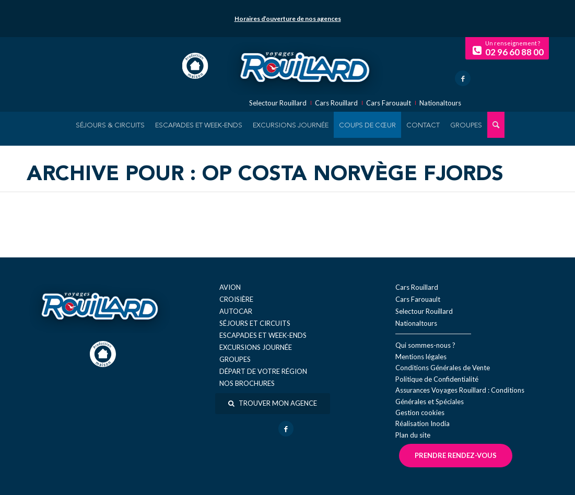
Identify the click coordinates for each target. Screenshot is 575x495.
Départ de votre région (263, 371)
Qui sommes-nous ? (425, 345)
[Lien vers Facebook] (463, 78)
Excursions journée (255, 347)
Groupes (235, 359)
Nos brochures (247, 383)
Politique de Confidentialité (436, 379)
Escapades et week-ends (263, 335)
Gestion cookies (419, 412)
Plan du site (412, 435)
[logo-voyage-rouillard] (304, 66)
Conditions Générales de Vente (442, 367)
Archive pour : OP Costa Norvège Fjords (265, 174)
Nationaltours (440, 103)
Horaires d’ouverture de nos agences (287, 18)
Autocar (235, 311)
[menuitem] (110, 125)
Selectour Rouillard (278, 103)
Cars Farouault (388, 103)
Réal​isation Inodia (422, 423)
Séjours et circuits (254, 323)
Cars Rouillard (336, 103)
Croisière (236, 299)
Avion (230, 287)
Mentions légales (421, 356)
